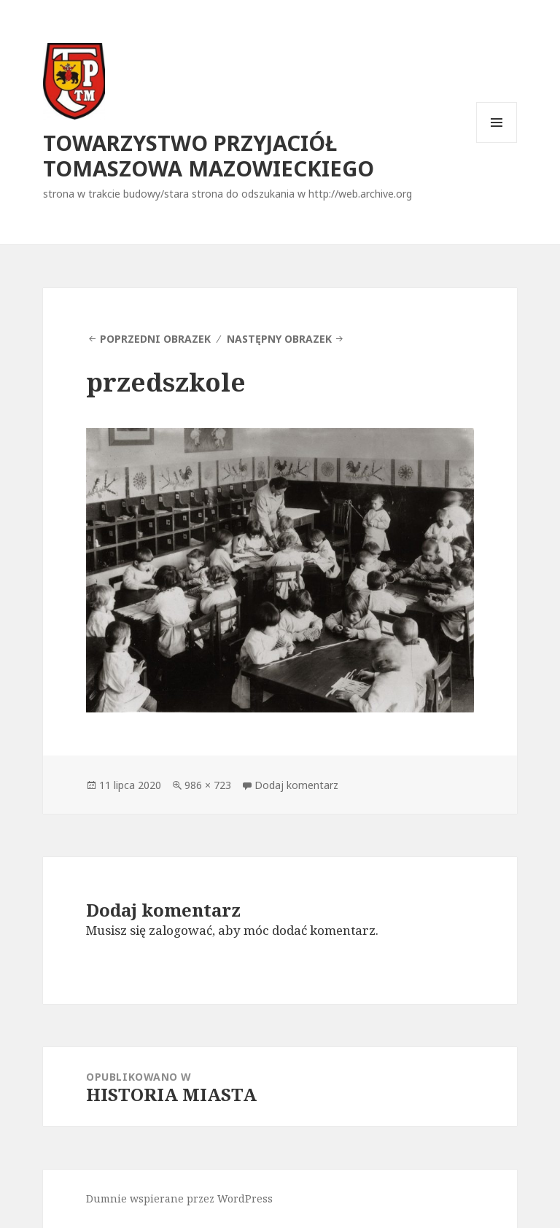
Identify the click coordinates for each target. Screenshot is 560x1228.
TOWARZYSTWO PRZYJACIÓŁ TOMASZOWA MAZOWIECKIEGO (208, 155)
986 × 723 (207, 785)
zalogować (180, 930)
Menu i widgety (497, 142)
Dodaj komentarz (296, 785)
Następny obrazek (279, 339)
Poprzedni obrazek (155, 339)
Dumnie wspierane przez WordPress (179, 1198)
